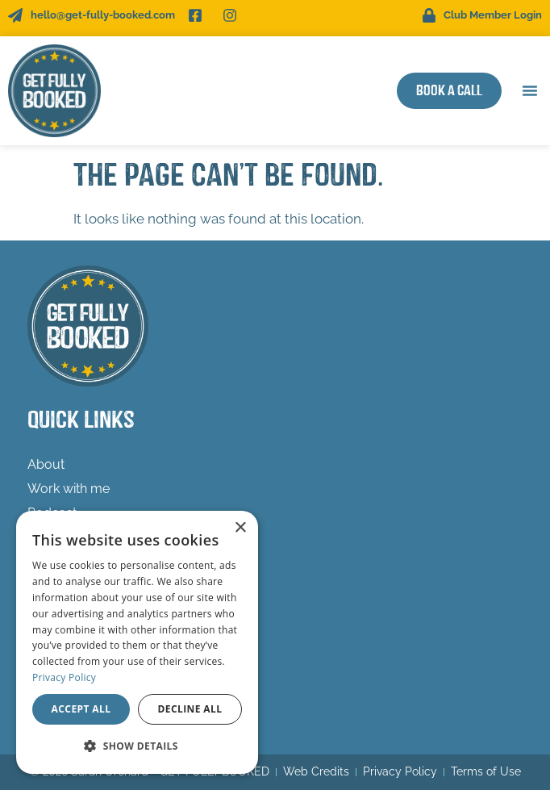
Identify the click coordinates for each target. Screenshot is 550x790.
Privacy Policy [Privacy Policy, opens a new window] (64, 677)
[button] (530, 90)
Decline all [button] (190, 709)
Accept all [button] (81, 709)
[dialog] (137, 642)
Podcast (52, 512)
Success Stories (75, 561)
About (46, 464)
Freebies (52, 537)
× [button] (240, 528)
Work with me (68, 488)
